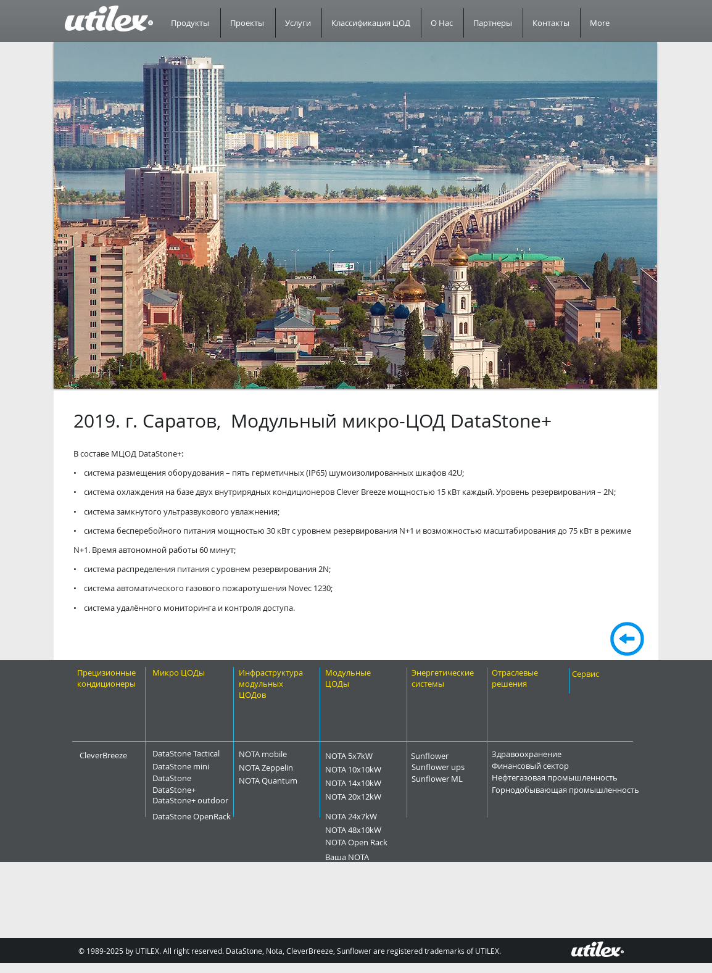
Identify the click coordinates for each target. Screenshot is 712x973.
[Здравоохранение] (557, 754)
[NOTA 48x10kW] (378, 830)
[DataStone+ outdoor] (222, 800)
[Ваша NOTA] (367, 857)
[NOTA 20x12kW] (378, 796)
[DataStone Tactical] (193, 753)
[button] (355, 215)
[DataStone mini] (193, 766)
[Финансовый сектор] (564, 765)
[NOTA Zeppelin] (290, 767)
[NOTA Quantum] (294, 780)
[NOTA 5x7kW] (370, 756)
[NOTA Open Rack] (384, 842)
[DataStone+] (193, 790)
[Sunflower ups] (461, 767)
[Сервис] (598, 674)
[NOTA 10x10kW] (378, 769)
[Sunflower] (445, 756)
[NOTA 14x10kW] (378, 783)
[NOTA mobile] (284, 754)
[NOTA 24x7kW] (374, 816)
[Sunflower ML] (458, 778)
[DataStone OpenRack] (225, 816)
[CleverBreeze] (112, 755)
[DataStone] (188, 778)
